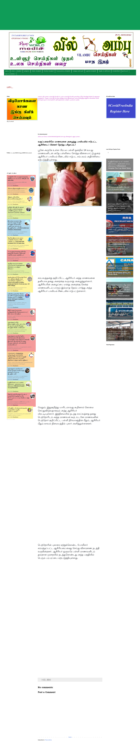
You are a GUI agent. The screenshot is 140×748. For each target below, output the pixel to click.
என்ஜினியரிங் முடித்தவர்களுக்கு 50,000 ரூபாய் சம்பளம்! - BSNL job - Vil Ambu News (18, 178)
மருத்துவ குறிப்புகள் (78, 71)
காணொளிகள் (116, 71)
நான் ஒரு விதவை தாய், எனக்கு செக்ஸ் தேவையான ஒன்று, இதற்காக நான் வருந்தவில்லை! (119, 207)
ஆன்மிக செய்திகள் (91, 71)
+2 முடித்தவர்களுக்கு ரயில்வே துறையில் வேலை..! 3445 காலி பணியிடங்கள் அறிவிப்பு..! (17, 253)
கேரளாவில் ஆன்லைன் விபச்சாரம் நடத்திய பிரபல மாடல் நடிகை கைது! (118, 187)
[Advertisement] (70, 13)
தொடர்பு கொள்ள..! (10, 74)
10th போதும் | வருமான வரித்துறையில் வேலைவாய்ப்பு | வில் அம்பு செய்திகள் (17, 312)
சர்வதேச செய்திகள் (49, 71)
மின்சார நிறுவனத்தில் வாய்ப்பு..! (17, 188)
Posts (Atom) (48, 740)
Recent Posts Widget (11, 419)
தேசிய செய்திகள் (36, 71)
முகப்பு (7, 71)
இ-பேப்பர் (125, 71)
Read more (15, 185)
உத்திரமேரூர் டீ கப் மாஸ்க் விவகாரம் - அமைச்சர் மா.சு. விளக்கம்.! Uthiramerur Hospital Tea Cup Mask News (119, 165)
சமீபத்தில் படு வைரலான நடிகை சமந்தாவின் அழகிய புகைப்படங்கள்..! (17, 409)
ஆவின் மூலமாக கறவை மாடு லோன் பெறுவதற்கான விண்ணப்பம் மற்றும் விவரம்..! (119, 334)
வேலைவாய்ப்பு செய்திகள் (63, 71)
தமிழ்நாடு (26, 71)
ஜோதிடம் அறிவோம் (104, 71)
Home (70, 737)
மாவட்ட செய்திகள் (16, 71)
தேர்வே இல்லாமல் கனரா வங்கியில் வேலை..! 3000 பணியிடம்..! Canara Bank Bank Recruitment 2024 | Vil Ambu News (119, 270)
